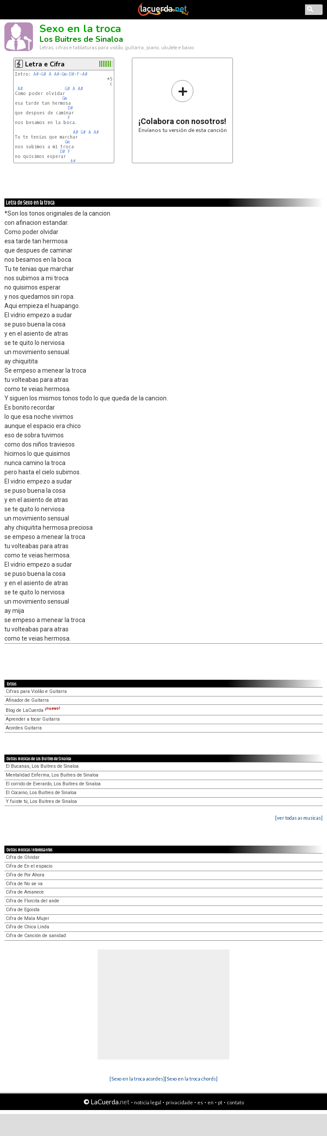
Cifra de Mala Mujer (27, 918)
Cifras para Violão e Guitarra (36, 691)
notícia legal (147, 1102)
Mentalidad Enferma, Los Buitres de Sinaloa (52, 775)
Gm (64, 74)
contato (235, 1102)
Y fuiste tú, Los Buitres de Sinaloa (41, 801)
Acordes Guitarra (24, 728)
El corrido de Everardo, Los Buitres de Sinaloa (53, 784)
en (210, 1102)
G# (43, 74)
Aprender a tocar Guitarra (33, 719)
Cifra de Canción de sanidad (36, 935)
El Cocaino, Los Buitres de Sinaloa (41, 792)
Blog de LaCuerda (33, 710)
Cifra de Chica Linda (27, 927)
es (200, 1102)
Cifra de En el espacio (29, 866)
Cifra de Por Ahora (25, 875)
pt (220, 1102)
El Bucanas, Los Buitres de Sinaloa (42, 766)
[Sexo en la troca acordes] (137, 1078)
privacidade (179, 1102)
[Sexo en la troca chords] (191, 1078)
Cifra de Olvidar (23, 857)
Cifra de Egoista (23, 909)
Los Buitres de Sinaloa (81, 39)
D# (71, 74)
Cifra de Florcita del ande (32, 901)
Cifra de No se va (24, 884)
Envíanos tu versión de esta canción (182, 106)
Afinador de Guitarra (27, 700)
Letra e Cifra (45, 64)
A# (36, 74)
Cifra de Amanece (25, 892)
